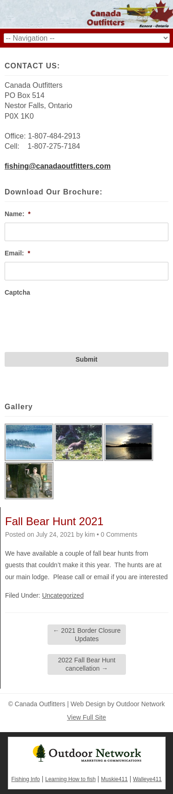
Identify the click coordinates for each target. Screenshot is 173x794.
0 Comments (119, 534)
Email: (17, 253)
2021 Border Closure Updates (86, 634)
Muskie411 (114, 779)
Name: (17, 214)
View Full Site (86, 717)
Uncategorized (63, 595)
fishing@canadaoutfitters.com (58, 166)
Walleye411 (147, 779)
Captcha (17, 292)
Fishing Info (25, 779)
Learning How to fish (70, 779)
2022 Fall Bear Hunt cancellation (87, 664)
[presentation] (75, 319)
